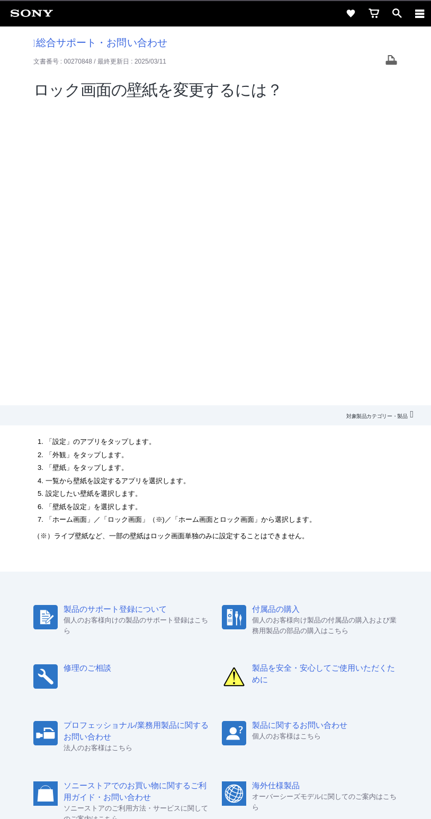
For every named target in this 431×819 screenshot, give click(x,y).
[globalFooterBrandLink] (215, 798)
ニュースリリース (229, 658)
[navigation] (420, 13)
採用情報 (121, 658)
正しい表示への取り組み (215, 767)
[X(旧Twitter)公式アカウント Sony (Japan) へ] (204, 683)
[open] (397, 13)
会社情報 (84, 658)
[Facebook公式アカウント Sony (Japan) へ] (250, 683)
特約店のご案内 (169, 658)
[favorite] (350, 13)
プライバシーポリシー (215, 755)
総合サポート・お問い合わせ (100, 42)
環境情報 (280, 658)
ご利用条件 (215, 743)
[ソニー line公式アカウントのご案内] (181, 683)
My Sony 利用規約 (332, 658)
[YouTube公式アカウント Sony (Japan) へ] (227, 683)
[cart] (373, 13)
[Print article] (391, 61)
